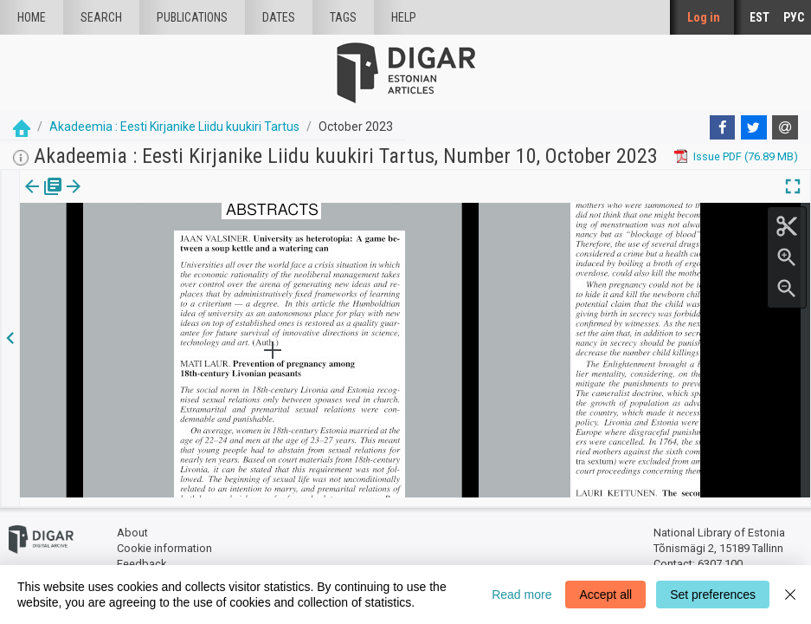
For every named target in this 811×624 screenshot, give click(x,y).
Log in (703, 17)
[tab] (31, 198)
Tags (343, 17)
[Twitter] (754, 127)
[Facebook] (723, 127)
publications (192, 17)
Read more (521, 594)
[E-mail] (785, 127)
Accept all (605, 594)
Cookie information (164, 539)
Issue (30, 198)
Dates (278, 17)
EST (759, 17)
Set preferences (713, 594)
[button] (116, 198)
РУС (793, 17)
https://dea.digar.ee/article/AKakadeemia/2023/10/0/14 (160, 246)
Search (101, 17)
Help (403, 17)
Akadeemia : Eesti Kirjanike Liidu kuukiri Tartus (174, 126)
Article (92, 198)
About (132, 524)
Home (31, 17)
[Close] (790, 594)
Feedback (141, 555)
